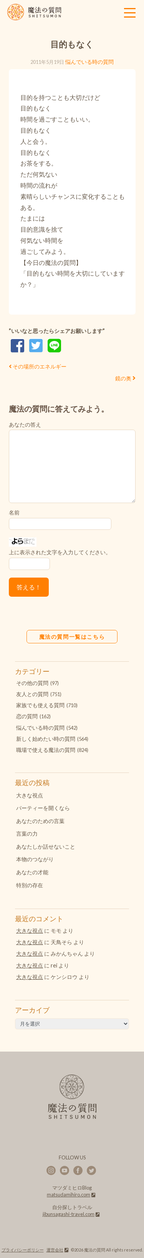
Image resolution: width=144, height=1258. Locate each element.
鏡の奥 (123, 378)
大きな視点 (29, 795)
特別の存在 (29, 885)
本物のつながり (35, 859)
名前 (14, 512)
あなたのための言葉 (40, 821)
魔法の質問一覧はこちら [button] (72, 636)
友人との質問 (32, 694)
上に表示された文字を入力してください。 (60, 552)
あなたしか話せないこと (45, 846)
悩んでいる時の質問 (89, 62)
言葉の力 (27, 833)
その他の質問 (32, 683)
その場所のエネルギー (37, 366)
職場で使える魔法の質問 (45, 750)
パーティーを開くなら (43, 808)
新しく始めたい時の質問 (45, 738)
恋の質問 (27, 716)
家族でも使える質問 (40, 705)
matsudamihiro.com (68, 1194)
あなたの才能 (32, 872)
